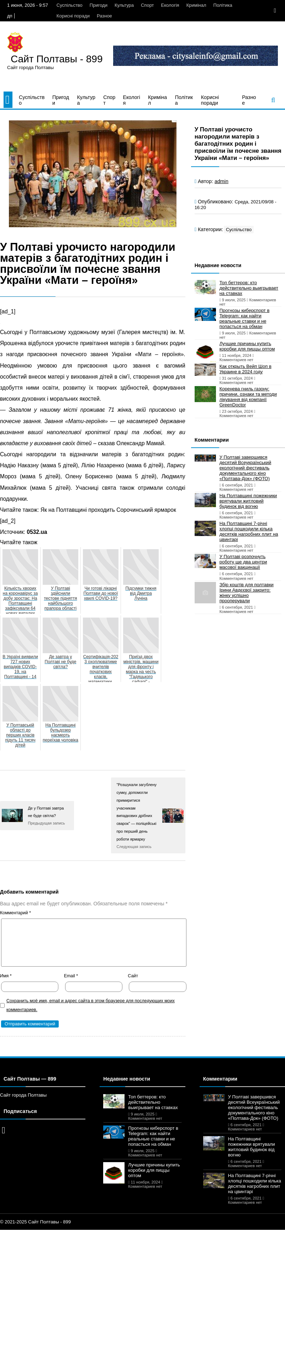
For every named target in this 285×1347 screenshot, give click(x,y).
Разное (104, 16)
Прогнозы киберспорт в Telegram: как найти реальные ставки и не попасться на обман (245, 318)
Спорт (147, 5)
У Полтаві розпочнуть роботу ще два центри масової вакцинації (243, 562)
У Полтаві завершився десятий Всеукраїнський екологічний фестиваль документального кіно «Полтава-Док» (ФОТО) (245, 467)
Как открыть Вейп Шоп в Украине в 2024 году (245, 369)
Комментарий (15, 912)
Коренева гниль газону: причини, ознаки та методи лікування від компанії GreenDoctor (248, 396)
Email (71, 975)
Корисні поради (73, 16)
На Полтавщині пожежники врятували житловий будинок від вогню (248, 501)
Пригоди (98, 5)
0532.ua (37, 532)
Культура (124, 5)
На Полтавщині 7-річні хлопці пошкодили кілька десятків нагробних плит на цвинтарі (249, 531)
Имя (6, 975)
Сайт (133, 975)
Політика (222, 5)
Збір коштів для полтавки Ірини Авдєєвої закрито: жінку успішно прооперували (247, 592)
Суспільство (70, 5)
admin (221, 181)
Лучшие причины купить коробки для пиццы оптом (247, 346)
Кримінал (196, 5)
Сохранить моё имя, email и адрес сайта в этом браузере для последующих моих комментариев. (90, 1005)
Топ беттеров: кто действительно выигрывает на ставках (249, 288)
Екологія (170, 5)
